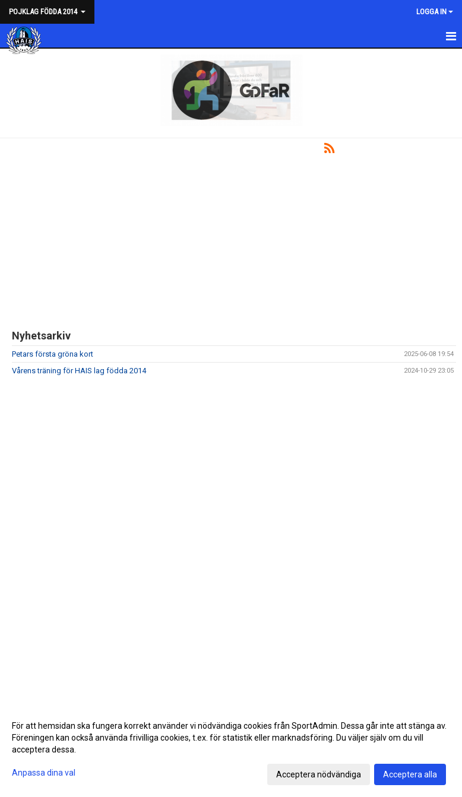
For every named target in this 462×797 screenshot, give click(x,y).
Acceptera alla (410, 774)
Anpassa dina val (43, 772)
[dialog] (231, 749)
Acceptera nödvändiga (318, 774)
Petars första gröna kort (52, 354)
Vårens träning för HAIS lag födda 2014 (79, 370)
